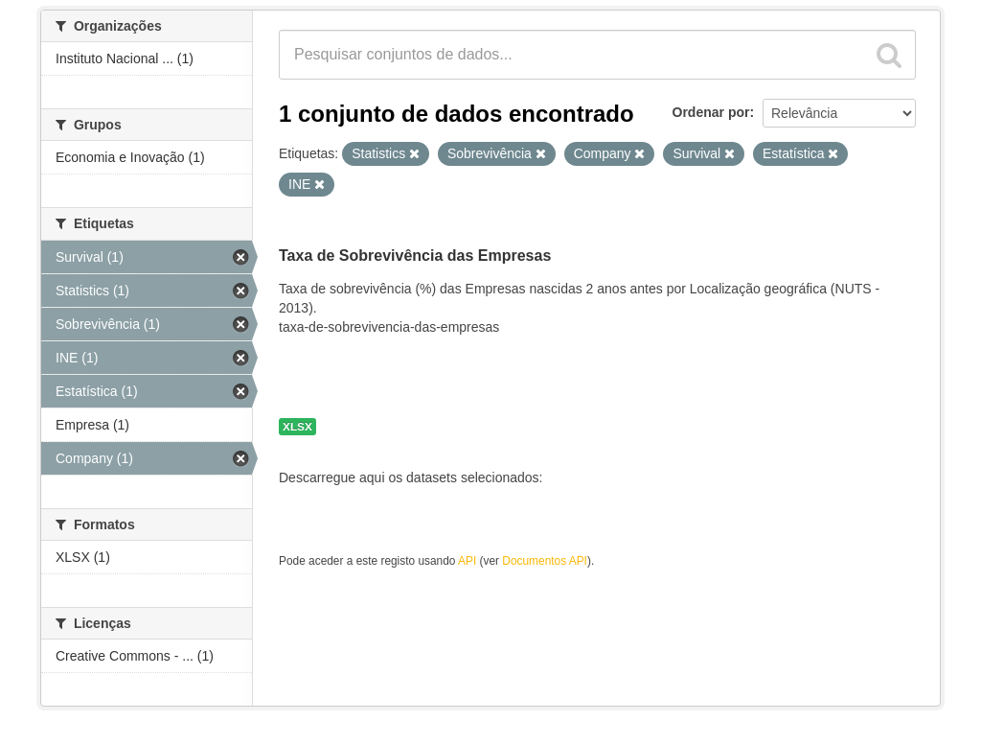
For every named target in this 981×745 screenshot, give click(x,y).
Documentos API (544, 561)
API (467, 561)
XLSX (297, 426)
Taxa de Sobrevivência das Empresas (415, 255)
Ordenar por (711, 112)
